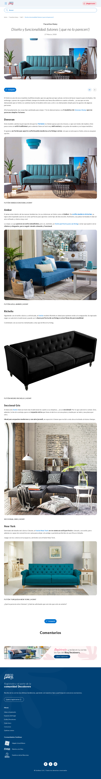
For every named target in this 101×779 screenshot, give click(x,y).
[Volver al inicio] (8, 677)
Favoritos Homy (13, 17)
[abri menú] (6, 3)
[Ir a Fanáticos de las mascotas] (50, 755)
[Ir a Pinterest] (45, 764)
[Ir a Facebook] (50, 764)
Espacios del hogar (10, 715)
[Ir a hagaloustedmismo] (50, 743)
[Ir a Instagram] (55, 764)
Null (21, 17)
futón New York (42, 530)
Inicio (5, 17)
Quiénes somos (9, 730)
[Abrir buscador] (50, 10)
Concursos (7, 726)
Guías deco (7, 723)
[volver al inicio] (10, 3)
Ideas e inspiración (10, 712)
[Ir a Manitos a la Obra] (50, 749)
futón (41, 315)
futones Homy (80, 110)
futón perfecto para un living (66, 224)
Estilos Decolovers (10, 719)
